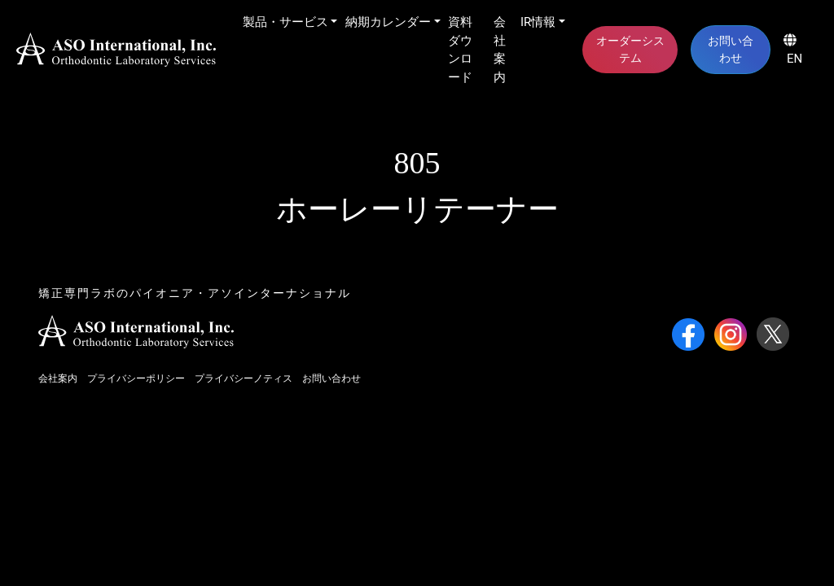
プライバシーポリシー (136, 378)
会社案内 (500, 50)
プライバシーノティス (243, 378)
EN (793, 50)
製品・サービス (285, 22)
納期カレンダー (388, 22)
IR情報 (537, 22)
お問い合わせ (730, 49)
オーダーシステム (630, 49)
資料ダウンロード (460, 50)
